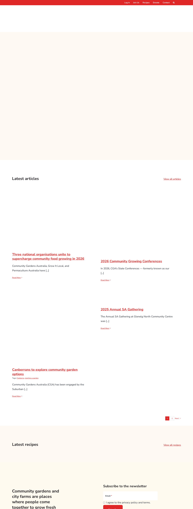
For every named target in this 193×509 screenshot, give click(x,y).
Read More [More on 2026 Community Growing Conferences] (105, 263)
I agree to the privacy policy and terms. (128, 485)
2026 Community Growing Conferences (131, 244)
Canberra (20, 361)
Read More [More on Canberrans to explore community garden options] (16, 379)
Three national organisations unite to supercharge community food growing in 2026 (48, 239)
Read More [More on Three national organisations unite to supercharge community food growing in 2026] (16, 260)
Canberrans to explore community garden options (45, 354)
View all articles (172, 161)
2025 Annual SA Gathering (122, 292)
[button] (174, 3)
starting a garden (31, 361)
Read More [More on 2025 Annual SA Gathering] (105, 311)
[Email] (130, 478)
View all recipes (172, 427)
